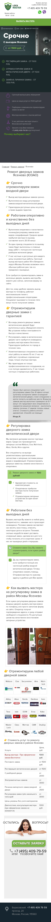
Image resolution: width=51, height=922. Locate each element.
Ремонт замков (17, 167)
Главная (5, 167)
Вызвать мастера (25, 21)
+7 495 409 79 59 (37, 8)
